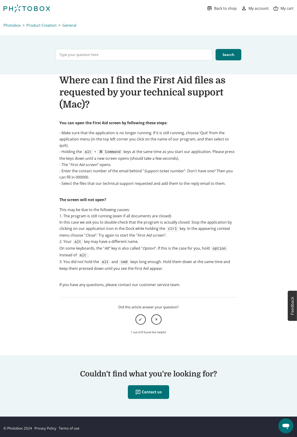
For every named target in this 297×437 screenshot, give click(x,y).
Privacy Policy (45, 425)
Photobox (12, 25)
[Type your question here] (134, 54)
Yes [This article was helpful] (141, 317)
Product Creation (41, 25)
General (69, 25)
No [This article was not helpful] (156, 317)
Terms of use (69, 425)
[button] (292, 306)
